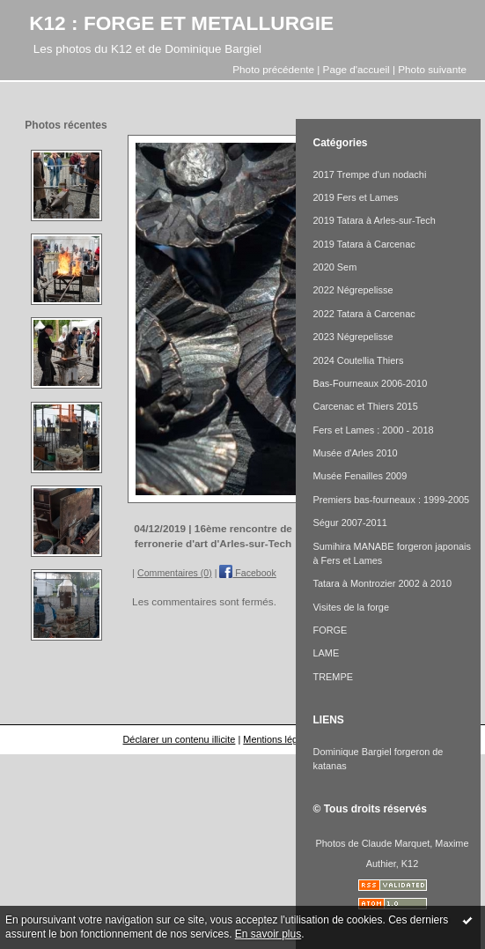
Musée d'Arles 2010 (355, 453)
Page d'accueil (356, 69)
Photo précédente (273, 69)
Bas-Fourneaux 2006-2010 (370, 383)
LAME (326, 653)
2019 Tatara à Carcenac (364, 244)
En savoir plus (268, 934)
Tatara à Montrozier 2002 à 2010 (382, 583)
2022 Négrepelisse (353, 290)
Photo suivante (432, 69)
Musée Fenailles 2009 (360, 476)
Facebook (247, 572)
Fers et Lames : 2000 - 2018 (373, 430)
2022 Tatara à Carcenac (364, 313)
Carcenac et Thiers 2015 (365, 406)
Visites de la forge (351, 607)
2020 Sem (335, 267)
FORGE (330, 630)
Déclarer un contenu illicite (178, 739)
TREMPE (333, 676)
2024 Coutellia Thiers (358, 360)
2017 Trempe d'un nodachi (370, 174)
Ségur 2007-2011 (350, 522)
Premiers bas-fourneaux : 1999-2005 (391, 499)
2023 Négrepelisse (353, 336)
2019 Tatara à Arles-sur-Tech (374, 220)
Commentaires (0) (174, 572)
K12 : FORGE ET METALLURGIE (181, 22)
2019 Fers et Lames (356, 197)
